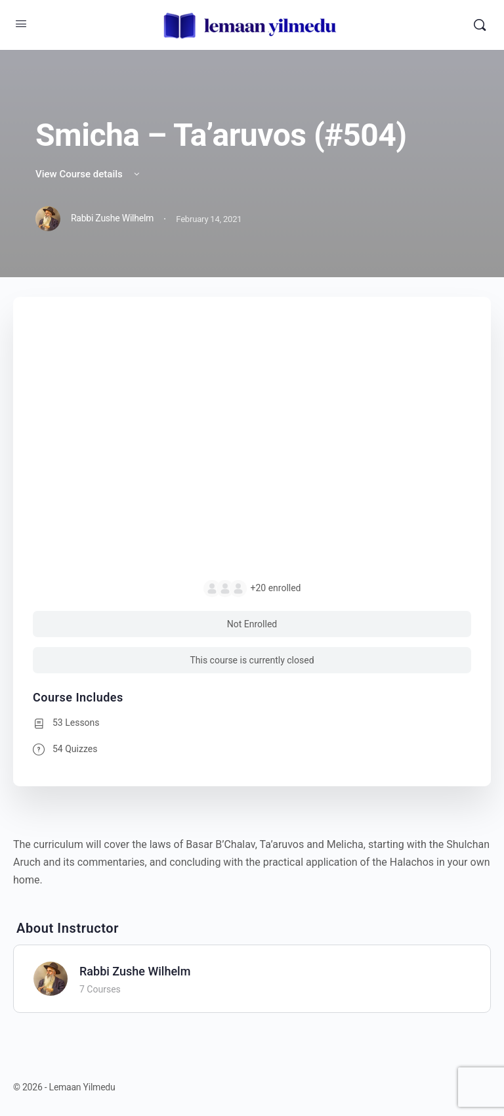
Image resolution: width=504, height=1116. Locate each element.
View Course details (88, 174)
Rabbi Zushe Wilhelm (134, 971)
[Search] (480, 25)
